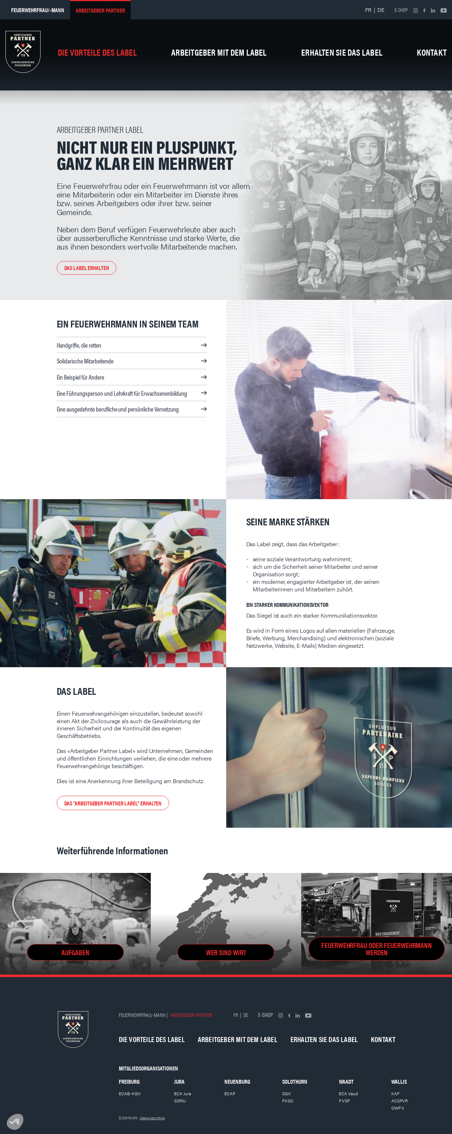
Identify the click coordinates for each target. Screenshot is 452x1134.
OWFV (397, 1108)
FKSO (287, 1100)
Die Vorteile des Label (97, 52)
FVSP (344, 1100)
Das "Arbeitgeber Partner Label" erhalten (113, 803)
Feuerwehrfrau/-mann (37, 10)
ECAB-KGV (130, 1093)
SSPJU (180, 1100)
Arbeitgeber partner (100, 10)
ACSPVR (399, 1100)
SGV (286, 1093)
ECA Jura (182, 1093)
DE (381, 9)
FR (368, 9)
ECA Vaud (348, 1093)
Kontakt (432, 52)
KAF (395, 1093)
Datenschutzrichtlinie (152, 1117)
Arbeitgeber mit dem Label (218, 52)
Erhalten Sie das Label (341, 52)
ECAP (229, 1093)
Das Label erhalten (86, 268)
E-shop (401, 9)
